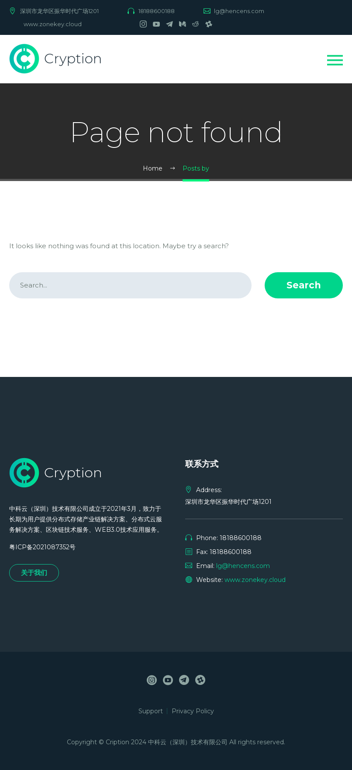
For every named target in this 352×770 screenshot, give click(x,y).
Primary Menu (335, 60)
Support (150, 711)
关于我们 (34, 572)
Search (303, 285)
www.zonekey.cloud (53, 24)
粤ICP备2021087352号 (42, 547)
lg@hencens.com (239, 10)
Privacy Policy (193, 711)
